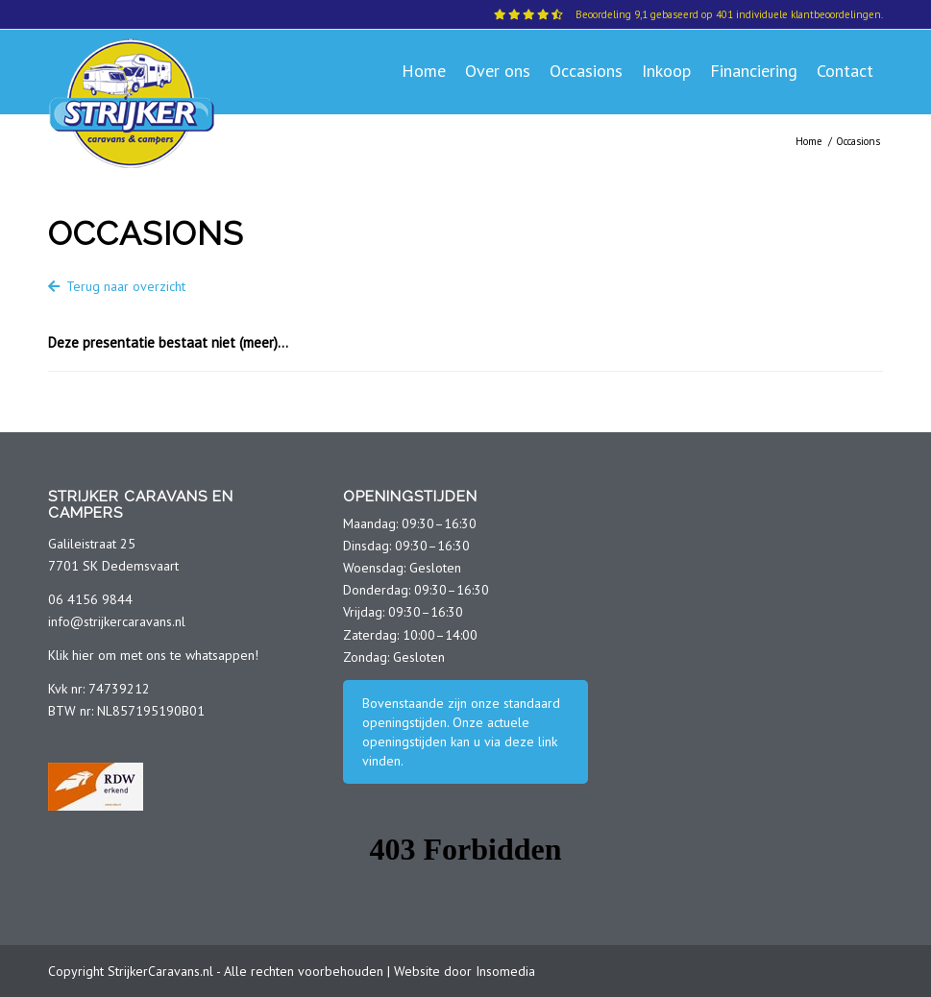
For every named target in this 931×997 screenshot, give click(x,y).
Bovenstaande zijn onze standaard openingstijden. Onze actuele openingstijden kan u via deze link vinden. (461, 731)
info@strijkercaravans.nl (116, 621)
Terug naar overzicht (116, 286)
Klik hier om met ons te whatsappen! (153, 655)
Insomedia (505, 971)
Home (809, 141)
